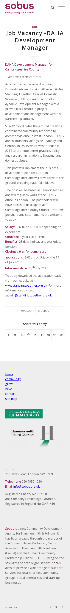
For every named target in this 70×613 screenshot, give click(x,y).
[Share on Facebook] (8, 335)
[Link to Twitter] (56, 607)
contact (10, 394)
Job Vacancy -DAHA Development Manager (35, 40)
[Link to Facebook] (51, 607)
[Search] (51, 7)
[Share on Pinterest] (28, 335)
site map (11, 399)
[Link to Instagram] (62, 607)
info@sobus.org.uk (26, 486)
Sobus (45, 310)
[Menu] (60, 7)
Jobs (35, 27)
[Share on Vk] (48, 335)
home (9, 374)
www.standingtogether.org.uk (26, 285)
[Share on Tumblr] (41, 335)
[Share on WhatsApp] (22, 335)
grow (9, 384)
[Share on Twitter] (15, 335)
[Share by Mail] (61, 335)
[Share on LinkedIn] (35, 335)
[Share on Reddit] (55, 335)
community (13, 379)
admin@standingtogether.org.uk (29, 295)
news (9, 389)
